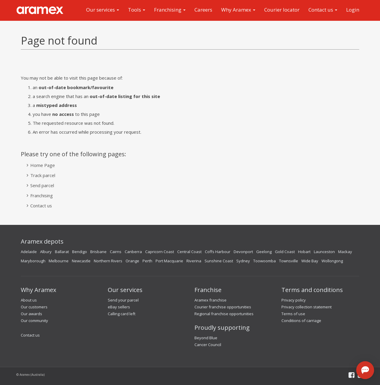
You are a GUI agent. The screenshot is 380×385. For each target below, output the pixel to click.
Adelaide (29, 251)
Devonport (243, 251)
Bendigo (79, 251)
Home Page (42, 165)
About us (29, 300)
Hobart (304, 251)
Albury (46, 251)
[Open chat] (365, 370)
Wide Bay (309, 260)
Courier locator (282, 9)
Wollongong (332, 260)
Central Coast (189, 251)
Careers (203, 9)
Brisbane (98, 251)
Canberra (133, 251)
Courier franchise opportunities (222, 307)
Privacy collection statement (306, 307)
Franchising (170, 9)
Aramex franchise (210, 300)
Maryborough (33, 260)
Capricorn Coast (159, 251)
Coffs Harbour (217, 251)
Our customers (34, 307)
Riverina (193, 260)
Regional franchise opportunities (224, 313)
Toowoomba (264, 260)
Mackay (345, 251)
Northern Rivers (108, 260)
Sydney (243, 260)
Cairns (115, 251)
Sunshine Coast (219, 260)
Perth (147, 260)
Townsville (288, 260)
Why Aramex (238, 9)
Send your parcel (123, 300)
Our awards (31, 313)
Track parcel (42, 175)
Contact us (322, 9)
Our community (34, 320)
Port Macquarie (169, 260)
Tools (136, 9)
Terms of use (293, 313)
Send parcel (42, 185)
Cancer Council (207, 344)
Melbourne (59, 260)
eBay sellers (119, 307)
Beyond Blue (205, 337)
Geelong (264, 251)
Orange (132, 260)
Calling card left (121, 313)
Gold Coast (285, 251)
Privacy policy (293, 300)
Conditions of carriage (301, 320)
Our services (102, 9)
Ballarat (62, 251)
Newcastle (81, 260)
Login (352, 9)
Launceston (324, 251)
